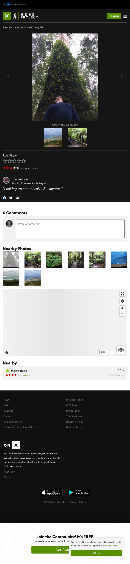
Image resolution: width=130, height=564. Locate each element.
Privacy (82, 502)
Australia (7, 27)
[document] (96, 548)
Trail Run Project (75, 416)
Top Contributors (13, 421)
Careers (8, 477)
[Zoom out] (122, 313)
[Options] (121, 350)
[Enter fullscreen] (122, 293)
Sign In (114, 16)
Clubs (7, 416)
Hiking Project (73, 410)
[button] (4, 197)
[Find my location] (122, 301)
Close (96, 553)
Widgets (8, 410)
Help (6, 405)
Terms (73, 502)
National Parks (74, 427)
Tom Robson (20, 179)
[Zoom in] (122, 308)
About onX (9, 471)
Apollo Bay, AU (40, 183)
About (7, 399)
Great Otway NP (34, 27)
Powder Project (74, 421)
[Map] (65, 322)
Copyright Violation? (65, 124)
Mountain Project (75, 399)
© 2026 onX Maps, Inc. (55, 502)
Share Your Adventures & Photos (21, 427)
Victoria (19, 27)
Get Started (65, 550)
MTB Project (72, 405)
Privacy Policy (110, 546)
